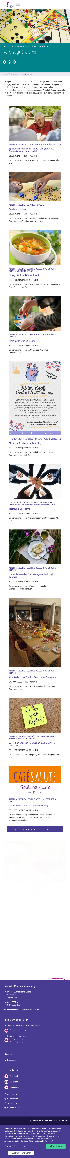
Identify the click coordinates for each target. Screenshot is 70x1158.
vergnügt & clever (26, 74)
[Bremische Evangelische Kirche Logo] (10, 5)
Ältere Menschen (10, 74)
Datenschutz (12, 1099)
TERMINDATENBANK (43, 1120)
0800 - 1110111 (19, 1039)
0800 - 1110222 (19, 1042)
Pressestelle (12, 1060)
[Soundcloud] (12, 1087)
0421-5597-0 (12, 1002)
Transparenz (12, 1103)
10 (40, 829)
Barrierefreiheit (13, 1108)
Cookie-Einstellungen (16, 1146)
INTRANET (63, 1120)
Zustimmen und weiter (21, 1153)
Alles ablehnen (56, 1146)
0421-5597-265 (13, 1005)
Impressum (12, 1094)
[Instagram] (11, 1082)
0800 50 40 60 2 (19, 1030)
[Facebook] (11, 1076)
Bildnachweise (57, 979)
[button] (18, 5)
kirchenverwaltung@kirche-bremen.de (23, 1010)
